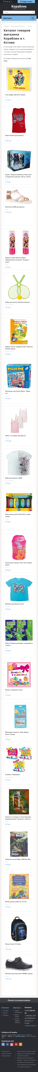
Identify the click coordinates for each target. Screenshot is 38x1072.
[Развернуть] (33, 18)
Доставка (5, 1010)
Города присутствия (18, 1011)
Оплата (5, 1013)
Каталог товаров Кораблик (17, 1020)
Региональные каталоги (18, 26)
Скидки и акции (26, 1)
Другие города (17, 1015)
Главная (6, 26)
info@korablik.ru (30, 1026)
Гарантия (5, 1015)
